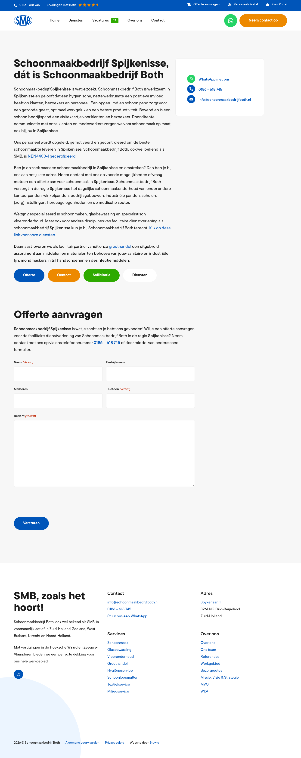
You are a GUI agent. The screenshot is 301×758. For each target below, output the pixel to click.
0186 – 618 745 (107, 343)
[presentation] (49, 503)
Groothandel (117, 664)
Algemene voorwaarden (82, 743)
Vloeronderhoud (120, 657)
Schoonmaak (117, 643)
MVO (205, 685)
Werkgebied (210, 664)
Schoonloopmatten (122, 678)
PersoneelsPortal (242, 4)
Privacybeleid (114, 743)
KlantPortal (276, 4)
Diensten (75, 20)
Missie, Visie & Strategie (220, 678)
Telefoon (118, 389)
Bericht (25, 416)
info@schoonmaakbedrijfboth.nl (132, 602)
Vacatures (100, 20)
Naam (23, 363)
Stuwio (154, 743)
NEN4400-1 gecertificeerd (52, 156)
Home (54, 20)
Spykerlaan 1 (211, 602)
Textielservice (118, 685)
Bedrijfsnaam (115, 362)
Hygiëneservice (120, 671)
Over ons (134, 20)
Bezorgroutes (211, 671)
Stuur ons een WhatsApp (127, 616)
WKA (204, 691)
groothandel (120, 247)
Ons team (208, 650)
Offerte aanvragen (203, 4)
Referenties (210, 657)
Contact (158, 20)
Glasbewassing (119, 650)
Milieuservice (118, 691)
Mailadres (21, 389)
